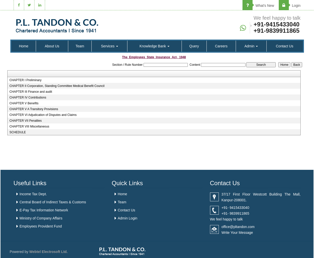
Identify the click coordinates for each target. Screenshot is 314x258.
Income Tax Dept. (33, 194)
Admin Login (127, 218)
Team (80, 46)
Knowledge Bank (154, 46)
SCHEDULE (17, 132)
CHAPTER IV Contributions (27, 97)
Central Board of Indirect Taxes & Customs (53, 202)
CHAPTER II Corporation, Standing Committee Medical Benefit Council (56, 86)
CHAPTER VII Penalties (25, 120)
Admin (251, 46)
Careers (221, 46)
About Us (52, 46)
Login (289, 6)
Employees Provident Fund (41, 226)
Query (194, 46)
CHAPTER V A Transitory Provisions (33, 109)
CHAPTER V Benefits (23, 103)
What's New (258, 6)
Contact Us (284, 46)
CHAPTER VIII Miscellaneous (29, 126)
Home (23, 46)
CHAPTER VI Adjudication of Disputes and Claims (43, 115)
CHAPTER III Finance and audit (30, 91)
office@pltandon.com (238, 227)
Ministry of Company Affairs (41, 218)
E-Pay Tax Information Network (44, 210)
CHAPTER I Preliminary (25, 80)
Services (109, 46)
